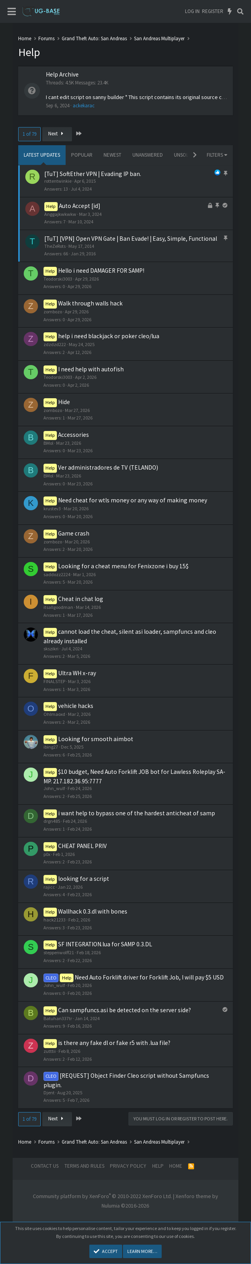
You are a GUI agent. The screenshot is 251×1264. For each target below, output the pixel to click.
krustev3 (52, 508)
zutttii (49, 1051)
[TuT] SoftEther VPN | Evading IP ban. (92, 174)
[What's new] (230, 11)
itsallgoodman (58, 607)
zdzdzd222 (54, 344)
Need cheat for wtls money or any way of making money (132, 500)
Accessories (73, 434)
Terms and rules (84, 1166)
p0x (46, 854)
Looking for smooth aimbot (95, 739)
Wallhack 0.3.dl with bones (92, 911)
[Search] (240, 11)
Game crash (73, 533)
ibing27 (50, 747)
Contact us (45, 1166)
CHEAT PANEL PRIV (82, 846)
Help (158, 1166)
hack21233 (54, 920)
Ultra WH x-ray (77, 673)
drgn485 (51, 821)
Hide (64, 402)
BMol (48, 443)
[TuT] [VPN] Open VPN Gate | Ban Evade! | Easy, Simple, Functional (130, 238)
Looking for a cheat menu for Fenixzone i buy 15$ (123, 566)
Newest (112, 155)
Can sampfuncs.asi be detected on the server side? (124, 1010)
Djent (49, 1092)
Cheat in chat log (80, 599)
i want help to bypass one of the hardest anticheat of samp (136, 813)
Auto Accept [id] (79, 206)
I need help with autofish (91, 369)
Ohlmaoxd (54, 714)
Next (57, 133)
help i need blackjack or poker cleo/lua (108, 336)
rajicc (49, 887)
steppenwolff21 (58, 952)
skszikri (51, 649)
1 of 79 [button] (29, 134)
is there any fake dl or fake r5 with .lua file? (114, 1043)
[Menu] (12, 12)
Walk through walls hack (90, 303)
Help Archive (62, 74)
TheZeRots (55, 246)
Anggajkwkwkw (60, 214)
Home (175, 1166)
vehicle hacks (75, 706)
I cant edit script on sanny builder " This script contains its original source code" (139, 97)
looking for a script (83, 878)
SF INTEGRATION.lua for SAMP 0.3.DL (105, 944)
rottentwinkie (58, 181)
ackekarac (83, 105)
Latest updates (42, 155)
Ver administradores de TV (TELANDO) (108, 467)
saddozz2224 (56, 574)
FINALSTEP (54, 681)
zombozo (52, 312)
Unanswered (147, 155)
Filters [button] (215, 155)
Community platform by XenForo (102, 1196)
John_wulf (54, 788)
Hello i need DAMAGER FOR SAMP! (101, 270)
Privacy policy (128, 1166)
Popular (81, 155)
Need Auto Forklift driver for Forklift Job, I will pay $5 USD (149, 977)
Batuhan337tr (57, 1018)
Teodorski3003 (57, 279)
